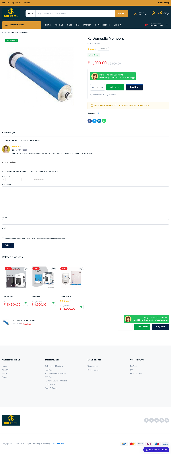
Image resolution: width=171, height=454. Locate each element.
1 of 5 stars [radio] (3, 179)
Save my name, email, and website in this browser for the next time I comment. (35, 239)
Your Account (93, 366)
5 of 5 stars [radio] (39, 179)
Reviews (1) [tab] (8, 132)
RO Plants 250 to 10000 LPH (56, 381)
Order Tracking (163, 3)
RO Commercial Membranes (56, 374)
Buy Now (134, 87)
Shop (69, 25)
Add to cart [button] (25, 303)
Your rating (7, 176)
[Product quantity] (97, 87)
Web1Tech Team (58, 444)
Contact (117, 25)
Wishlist (27, 3)
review (103, 49)
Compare (112, 95)
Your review (7, 184)
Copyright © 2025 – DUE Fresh (13, 444)
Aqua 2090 (8, 297)
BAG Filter (49, 377)
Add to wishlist (98, 95)
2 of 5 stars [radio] (10, 179)
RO (77, 25)
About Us (5, 3)
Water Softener (51, 388)
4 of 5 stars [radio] (28, 179)
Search (121, 13)
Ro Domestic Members (54, 366)
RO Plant (87, 25)
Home (48, 25)
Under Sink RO (66, 297)
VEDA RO (36, 297)
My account (16, 3)
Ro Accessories (102, 25)
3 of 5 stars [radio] (18, 179)
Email (4, 228)
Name (5, 217)
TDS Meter (49, 370)
